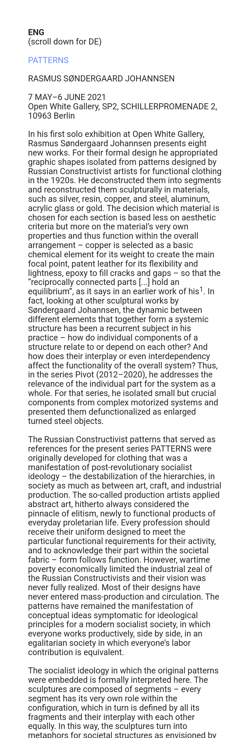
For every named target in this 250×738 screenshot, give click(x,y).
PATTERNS (48, 60)
